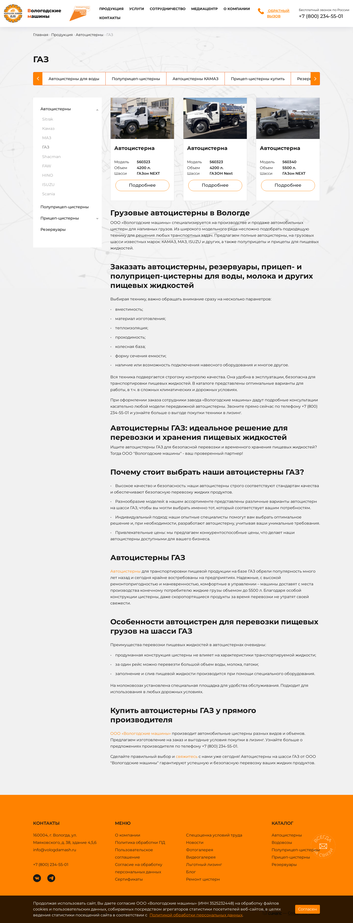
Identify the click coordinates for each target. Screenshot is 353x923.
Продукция (111, 9)
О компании (237, 9)
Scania (48, 194)
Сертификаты (129, 879)
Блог (191, 872)
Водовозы (282, 842)
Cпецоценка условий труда (214, 835)
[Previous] (37, 78)
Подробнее (142, 185)
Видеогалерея (201, 857)
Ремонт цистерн (203, 879)
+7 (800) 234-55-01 (321, 16)
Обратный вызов (274, 13)
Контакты (109, 18)
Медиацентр (204, 9)
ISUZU (48, 184)
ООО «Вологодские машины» (140, 733)
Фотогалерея (199, 850)
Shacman (51, 156)
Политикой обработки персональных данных (196, 915)
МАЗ (46, 137)
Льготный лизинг (204, 864)
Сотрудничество (168, 9)
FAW (46, 166)
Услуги (136, 9)
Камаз (48, 128)
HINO (47, 175)
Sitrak (47, 119)
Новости (194, 842)
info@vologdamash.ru (54, 850)
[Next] (315, 78)
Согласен (307, 909)
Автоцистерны (89, 34)
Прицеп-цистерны (59, 218)
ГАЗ (45, 147)
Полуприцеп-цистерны (64, 207)
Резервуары (53, 229)
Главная (40, 34)
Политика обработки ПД (140, 842)
